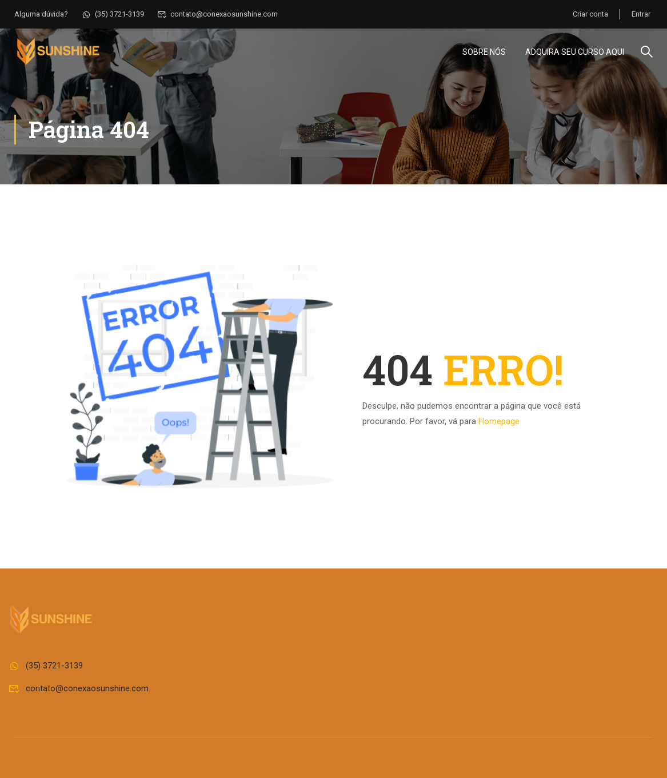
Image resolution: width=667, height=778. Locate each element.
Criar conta (590, 14)
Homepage (499, 421)
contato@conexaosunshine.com (217, 14)
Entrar (641, 14)
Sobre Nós (484, 52)
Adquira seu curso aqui (574, 52)
